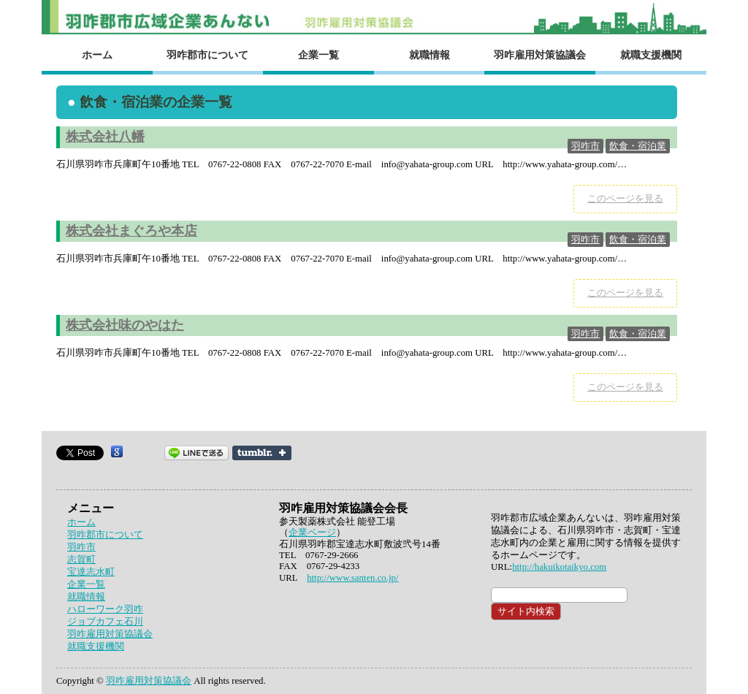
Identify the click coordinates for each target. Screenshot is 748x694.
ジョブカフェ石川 (105, 622)
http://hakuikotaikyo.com (559, 567)
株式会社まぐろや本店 (131, 231)
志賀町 (81, 559)
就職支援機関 (651, 55)
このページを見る (625, 199)
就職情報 (429, 55)
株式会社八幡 (105, 136)
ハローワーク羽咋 (105, 609)
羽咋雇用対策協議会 (540, 55)
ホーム (97, 55)
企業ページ (312, 532)
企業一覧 (318, 55)
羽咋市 (585, 146)
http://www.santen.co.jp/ (352, 578)
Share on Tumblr (261, 453)
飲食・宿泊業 (637, 146)
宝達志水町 (91, 572)
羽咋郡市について (207, 55)
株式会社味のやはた (125, 325)
